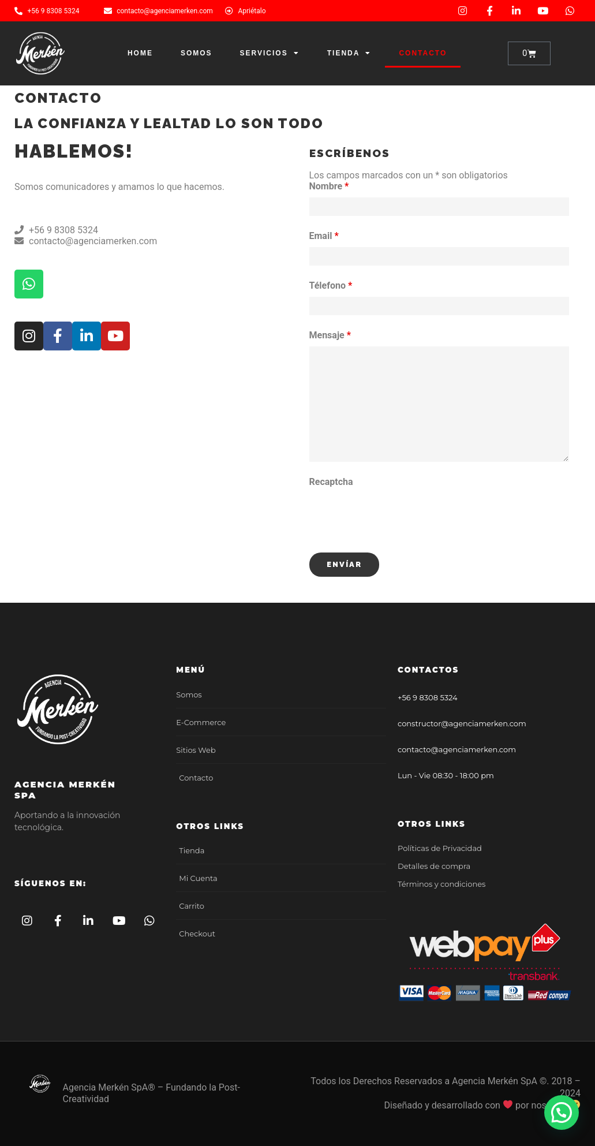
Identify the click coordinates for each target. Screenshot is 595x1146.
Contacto (423, 53)
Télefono (331, 285)
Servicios (270, 53)
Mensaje (330, 335)
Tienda (349, 53)
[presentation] (397, 515)
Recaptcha (331, 481)
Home (140, 53)
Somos (196, 53)
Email (324, 235)
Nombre (329, 186)
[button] (561, 1113)
